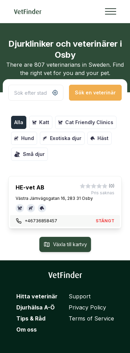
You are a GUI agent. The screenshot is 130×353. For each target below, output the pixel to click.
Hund (24, 138)
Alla (18, 122)
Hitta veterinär (37, 296)
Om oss (26, 329)
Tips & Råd (30, 318)
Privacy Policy (87, 307)
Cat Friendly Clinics (85, 122)
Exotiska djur (62, 138)
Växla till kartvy (65, 244)
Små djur (29, 154)
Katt (40, 122)
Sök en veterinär (95, 92)
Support (79, 296)
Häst (99, 138)
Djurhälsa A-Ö (35, 307)
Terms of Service (91, 318)
